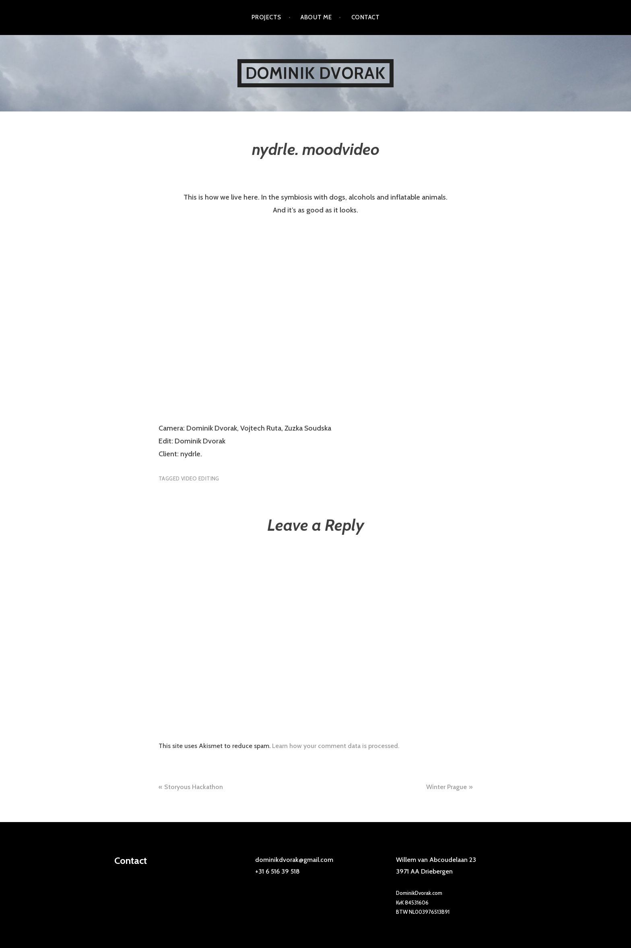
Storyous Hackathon (193, 787)
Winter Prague (446, 787)
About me (316, 17)
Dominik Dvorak (315, 73)
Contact (365, 17)
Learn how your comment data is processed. (335, 746)
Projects (266, 17)
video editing (200, 478)
